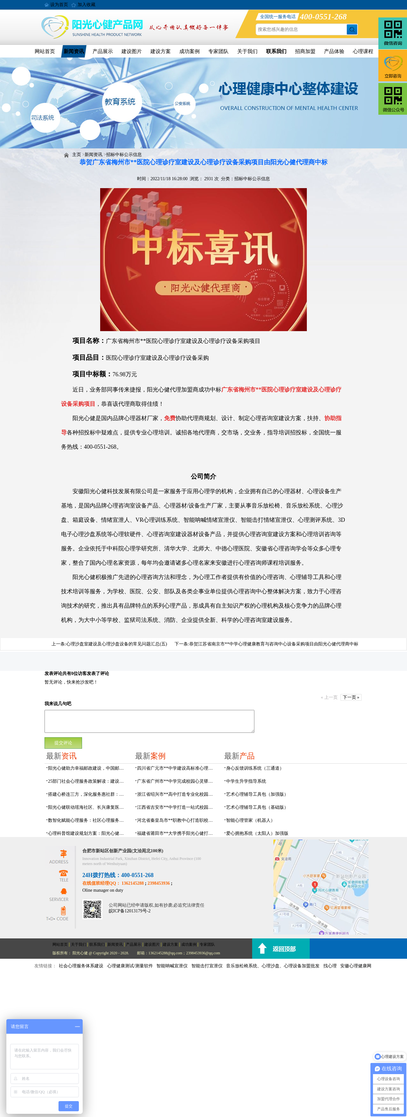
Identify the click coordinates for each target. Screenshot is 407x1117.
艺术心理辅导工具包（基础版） (257, 807)
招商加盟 (305, 51)
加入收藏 (86, 4)
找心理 (330, 966)
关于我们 (247, 51)
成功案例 (189, 51)
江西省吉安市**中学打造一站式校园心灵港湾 (177, 807)
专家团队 (218, 51)
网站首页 (45, 51)
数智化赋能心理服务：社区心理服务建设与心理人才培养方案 (88, 820)
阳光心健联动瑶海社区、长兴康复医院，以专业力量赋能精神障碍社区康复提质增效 (88, 807)
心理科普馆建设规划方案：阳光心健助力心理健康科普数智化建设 (88, 833)
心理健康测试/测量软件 (130, 966)
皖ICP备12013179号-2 (129, 911)
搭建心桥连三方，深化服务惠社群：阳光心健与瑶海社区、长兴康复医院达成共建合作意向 (88, 794)
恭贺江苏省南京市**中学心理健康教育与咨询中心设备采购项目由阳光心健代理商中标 (273, 644)
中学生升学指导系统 (246, 781)
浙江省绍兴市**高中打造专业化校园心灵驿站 (177, 794)
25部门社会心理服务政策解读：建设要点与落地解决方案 (88, 781)
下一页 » (351, 697)
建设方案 (160, 51)
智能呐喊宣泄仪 (172, 966)
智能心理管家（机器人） (250, 820)
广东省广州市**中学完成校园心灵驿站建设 (177, 781)
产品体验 (334, 51)
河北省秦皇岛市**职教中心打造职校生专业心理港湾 (177, 820)
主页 (76, 154)
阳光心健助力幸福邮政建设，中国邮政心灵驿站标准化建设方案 (88, 768)
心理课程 (363, 51)
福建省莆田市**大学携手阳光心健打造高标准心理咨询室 (177, 833)
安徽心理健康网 (355, 966)
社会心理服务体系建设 (81, 966)
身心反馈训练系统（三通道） (255, 768)
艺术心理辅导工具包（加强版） (257, 794)
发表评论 (53, 673)
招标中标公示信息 (124, 154)
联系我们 (276, 51)
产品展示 (103, 51)
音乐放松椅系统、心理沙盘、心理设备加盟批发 (273, 966)
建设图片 (131, 51)
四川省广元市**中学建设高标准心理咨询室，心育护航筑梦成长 (177, 768)
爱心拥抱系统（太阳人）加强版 (257, 833)
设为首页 (59, 4)
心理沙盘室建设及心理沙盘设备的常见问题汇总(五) (116, 644)
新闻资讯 (74, 51)
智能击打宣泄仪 (207, 966)
